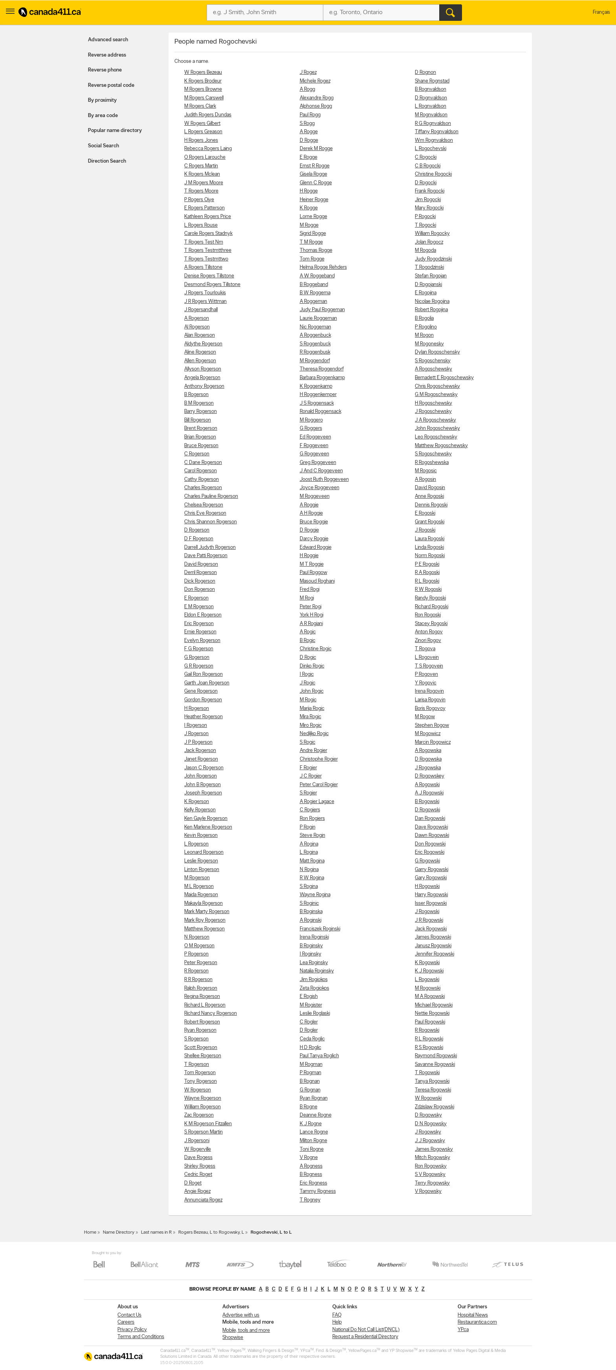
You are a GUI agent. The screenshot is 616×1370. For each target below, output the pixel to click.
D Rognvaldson (431, 98)
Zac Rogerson (199, 1115)
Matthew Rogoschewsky (441, 445)
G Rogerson (196, 657)
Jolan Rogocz (429, 242)
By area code (103, 115)
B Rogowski (427, 801)
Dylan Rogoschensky (437, 352)
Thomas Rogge (316, 250)
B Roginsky (311, 945)
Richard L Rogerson (205, 1005)
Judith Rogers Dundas (207, 114)
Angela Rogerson (202, 377)
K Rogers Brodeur (203, 81)
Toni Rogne (312, 1149)
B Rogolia (424, 318)
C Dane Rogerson (203, 462)
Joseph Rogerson (203, 793)
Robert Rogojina (431, 309)
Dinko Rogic (312, 666)
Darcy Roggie (314, 538)
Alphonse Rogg (316, 106)
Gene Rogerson (201, 691)
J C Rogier (311, 776)
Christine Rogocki (433, 174)
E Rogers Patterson (204, 208)
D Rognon (425, 72)
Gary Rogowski (431, 877)
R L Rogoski (427, 581)
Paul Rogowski (430, 1022)
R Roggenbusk (315, 352)
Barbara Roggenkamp (322, 377)
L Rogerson (196, 844)
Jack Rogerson (200, 750)
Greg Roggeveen (318, 462)
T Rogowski (427, 1072)
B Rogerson (196, 394)
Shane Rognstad (432, 81)
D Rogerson (196, 530)
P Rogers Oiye (199, 199)
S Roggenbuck (315, 344)
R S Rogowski (429, 1047)
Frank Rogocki (429, 191)
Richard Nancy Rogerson (210, 1013)
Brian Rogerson (200, 437)
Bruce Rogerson (201, 445)
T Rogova (425, 648)
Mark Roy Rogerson (205, 920)
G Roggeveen (314, 454)
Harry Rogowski (431, 894)
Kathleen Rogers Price (207, 216)
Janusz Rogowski (433, 945)
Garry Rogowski (431, 869)
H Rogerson (196, 708)
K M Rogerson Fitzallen (208, 1123)
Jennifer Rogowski (434, 954)
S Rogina (309, 886)
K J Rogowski (429, 971)
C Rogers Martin (201, 166)
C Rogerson (196, 454)
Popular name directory (115, 130)
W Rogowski (428, 1098)
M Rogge (309, 225)
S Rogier (308, 793)
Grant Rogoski (429, 522)
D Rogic (308, 657)
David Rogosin (430, 487)
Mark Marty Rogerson (206, 911)
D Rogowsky (428, 1115)
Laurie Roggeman (318, 318)
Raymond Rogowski (436, 1055)
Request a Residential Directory (365, 1336)
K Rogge (309, 208)
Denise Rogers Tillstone (209, 276)
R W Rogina (312, 877)
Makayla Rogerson (203, 903)
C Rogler (309, 1022)
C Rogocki (425, 157)
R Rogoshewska (432, 462)
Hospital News (473, 1315)
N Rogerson (196, 937)
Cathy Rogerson (201, 479)
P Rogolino (426, 327)
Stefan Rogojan (431, 276)
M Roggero (311, 420)
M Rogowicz (427, 733)
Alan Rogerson (199, 335)
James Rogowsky (434, 1149)
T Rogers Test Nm (203, 242)
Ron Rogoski (428, 615)
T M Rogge (311, 242)
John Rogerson (200, 776)
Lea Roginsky (314, 962)
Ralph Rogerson (200, 988)
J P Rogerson (198, 742)
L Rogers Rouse (201, 225)
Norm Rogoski (430, 555)
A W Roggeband (317, 276)
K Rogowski (427, 962)
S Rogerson (196, 1039)
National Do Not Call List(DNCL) (366, 1329)
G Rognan (310, 1090)
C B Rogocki (427, 166)
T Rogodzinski (429, 267)
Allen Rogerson (200, 360)
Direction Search (107, 161)
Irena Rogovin (429, 691)
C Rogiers (310, 809)
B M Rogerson (199, 403)
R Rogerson (196, 971)
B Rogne (308, 1107)
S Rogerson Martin (203, 1132)
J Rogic (307, 683)
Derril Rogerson (200, 572)
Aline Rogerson (200, 352)
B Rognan (310, 1081)
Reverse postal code (111, 85)
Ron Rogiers (312, 818)
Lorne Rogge (313, 216)
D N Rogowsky (431, 1123)
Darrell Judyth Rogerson (210, 547)
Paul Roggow (313, 572)
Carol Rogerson (200, 470)
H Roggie (309, 555)
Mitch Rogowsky (432, 1157)
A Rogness (311, 1166)
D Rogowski (427, 809)
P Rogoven (426, 674)
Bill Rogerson (197, 420)
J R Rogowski (429, 920)
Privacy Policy (132, 1329)
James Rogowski (433, 937)
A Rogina (309, 844)
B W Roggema (315, 292)
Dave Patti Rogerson (205, 555)
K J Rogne (311, 1123)
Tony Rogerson (200, 1081)
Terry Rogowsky (432, 1183)
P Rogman (310, 1072)
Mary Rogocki (429, 208)
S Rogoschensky (433, 360)
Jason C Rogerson (204, 767)
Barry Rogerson (200, 411)
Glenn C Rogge (316, 182)
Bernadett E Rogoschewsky (444, 377)
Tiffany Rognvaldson (436, 131)
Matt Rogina (312, 861)
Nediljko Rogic (314, 733)
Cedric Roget (198, 1174)
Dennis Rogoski (431, 505)
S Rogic (307, 742)
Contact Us (129, 1315)
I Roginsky (310, 954)
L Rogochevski (430, 148)
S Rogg (307, 123)
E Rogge (308, 157)
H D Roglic (310, 1047)
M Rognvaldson (431, 114)
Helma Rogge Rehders (323, 267)
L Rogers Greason (203, 131)
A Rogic (308, 632)
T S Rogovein (429, 666)
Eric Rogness (313, 1183)
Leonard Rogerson (204, 852)
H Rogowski (427, 886)
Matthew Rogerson (204, 929)
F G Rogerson (198, 648)
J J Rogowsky (430, 1140)
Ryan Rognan (314, 1098)
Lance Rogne (314, 1132)
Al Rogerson (197, 327)
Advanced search (108, 39)
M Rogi (307, 598)
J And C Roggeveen (321, 470)
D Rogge (309, 140)
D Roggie (309, 530)
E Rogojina (425, 292)
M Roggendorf (315, 360)
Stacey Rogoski (431, 623)
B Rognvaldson (430, 89)
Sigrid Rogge (313, 233)
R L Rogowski (429, 1039)
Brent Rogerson (200, 428)
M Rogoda (425, 250)
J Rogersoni (196, 1140)
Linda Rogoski (429, 547)
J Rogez (308, 72)
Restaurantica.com (477, 1322)
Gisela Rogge (313, 174)
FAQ (336, 1315)
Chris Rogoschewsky (437, 386)
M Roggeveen (315, 496)
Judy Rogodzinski (433, 259)
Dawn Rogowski (432, 835)
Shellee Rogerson (202, 1055)
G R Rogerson (198, 666)
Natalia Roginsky (317, 971)
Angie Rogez (197, 1191)
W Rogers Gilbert (202, 123)
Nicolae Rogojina (432, 301)
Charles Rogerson (203, 487)
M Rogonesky (429, 344)
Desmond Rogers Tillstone (212, 284)
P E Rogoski (427, 564)
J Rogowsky (428, 1132)
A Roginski (310, 920)
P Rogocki (425, 216)
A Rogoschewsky (433, 369)
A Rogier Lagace (317, 801)
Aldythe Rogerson (203, 344)
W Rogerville (197, 1149)
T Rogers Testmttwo (206, 259)
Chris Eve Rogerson (205, 513)
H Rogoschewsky (433, 403)
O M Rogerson (199, 945)
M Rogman (311, 1064)
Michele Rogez (315, 81)
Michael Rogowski (434, 1005)
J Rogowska (428, 767)
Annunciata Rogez (203, 1200)
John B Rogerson (202, 784)
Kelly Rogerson (200, 809)
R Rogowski (427, 1030)
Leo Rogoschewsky (436, 437)
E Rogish (309, 996)
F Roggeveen (314, 445)
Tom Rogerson (200, 1072)
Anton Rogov (429, 632)
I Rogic (307, 674)
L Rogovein (427, 657)
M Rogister (311, 1005)
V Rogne (309, 1157)
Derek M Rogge (316, 148)
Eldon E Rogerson (203, 615)
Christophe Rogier (319, 759)
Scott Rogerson (200, 1047)
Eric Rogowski (429, 852)
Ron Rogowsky (431, 1166)
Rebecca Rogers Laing (208, 148)
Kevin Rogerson (201, 835)
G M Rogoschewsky (436, 394)
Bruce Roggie (314, 522)
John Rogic (312, 691)
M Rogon (424, 335)
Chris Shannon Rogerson (210, 522)
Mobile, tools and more (246, 1330)
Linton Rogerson (201, 869)
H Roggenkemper (318, 394)
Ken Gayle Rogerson (205, 818)
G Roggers (311, 428)
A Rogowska (428, 750)
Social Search (103, 146)
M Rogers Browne (203, 89)
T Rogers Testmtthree (207, 250)
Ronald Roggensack (320, 411)
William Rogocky (432, 233)
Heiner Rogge (314, 199)
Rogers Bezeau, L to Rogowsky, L (211, 1232)
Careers (125, 1322)
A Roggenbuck (315, 335)
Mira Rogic (310, 716)
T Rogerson (196, 1064)
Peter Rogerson (200, 962)
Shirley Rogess (199, 1166)
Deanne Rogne (316, 1115)
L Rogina (309, 852)
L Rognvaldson (430, 106)
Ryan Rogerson (200, 1030)
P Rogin (307, 827)
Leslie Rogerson (201, 861)
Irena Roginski (314, 937)
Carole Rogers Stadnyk (208, 233)
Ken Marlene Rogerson (208, 827)
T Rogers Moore (201, 191)
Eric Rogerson (199, 623)
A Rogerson (196, 318)
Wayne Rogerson (202, 1098)
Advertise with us (240, 1315)
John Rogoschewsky (437, 428)
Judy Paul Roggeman (322, 309)
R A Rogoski (427, 572)
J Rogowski (427, 911)
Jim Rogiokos (314, 979)
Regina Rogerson (202, 996)
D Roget (193, 1183)
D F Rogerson (198, 538)
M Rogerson (197, 877)
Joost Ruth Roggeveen (324, 479)
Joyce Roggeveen (319, 487)
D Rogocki (425, 182)
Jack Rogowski (431, 929)
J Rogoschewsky (433, 411)
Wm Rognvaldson (434, 140)
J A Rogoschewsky (435, 420)
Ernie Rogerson (200, 632)
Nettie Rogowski (432, 1013)
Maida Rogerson (201, 894)
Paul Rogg (310, 114)
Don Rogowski (430, 844)
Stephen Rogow (432, 725)
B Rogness (311, 1174)
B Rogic (307, 640)
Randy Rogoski (430, 598)
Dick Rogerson (199, 581)
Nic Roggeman (315, 327)
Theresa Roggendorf (322, 369)
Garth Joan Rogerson (206, 683)
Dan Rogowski (430, 818)
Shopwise (232, 1337)
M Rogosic (426, 470)
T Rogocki (425, 225)
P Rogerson (196, 954)
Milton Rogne (313, 1140)
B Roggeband (314, 284)
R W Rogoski (428, 589)
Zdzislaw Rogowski (434, 1107)
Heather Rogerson (203, 716)
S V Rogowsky (430, 1174)
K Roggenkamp (316, 386)
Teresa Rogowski (433, 1090)
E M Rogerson (199, 606)
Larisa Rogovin (430, 699)
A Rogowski (427, 784)
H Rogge (309, 191)
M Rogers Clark (200, 106)
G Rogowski (427, 861)
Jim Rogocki (428, 199)
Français (601, 12)
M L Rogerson (199, 886)
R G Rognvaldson (433, 123)
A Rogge (309, 131)
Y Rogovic (425, 683)
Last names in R (156, 1232)
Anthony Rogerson (204, 386)
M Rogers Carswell (204, 98)
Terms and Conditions (140, 1336)
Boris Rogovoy (430, 708)
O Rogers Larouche (205, 157)
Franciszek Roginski (320, 929)
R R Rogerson (198, 979)
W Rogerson (197, 1090)
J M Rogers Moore (203, 182)
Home (90, 1232)
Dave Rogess (198, 1157)
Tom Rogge (312, 259)
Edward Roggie (316, 547)
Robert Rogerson (202, 1022)
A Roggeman (313, 301)
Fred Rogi (309, 589)
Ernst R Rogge (315, 166)
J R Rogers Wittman (205, 301)
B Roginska (311, 911)
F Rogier (308, 767)
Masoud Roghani (317, 581)
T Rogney (310, 1200)
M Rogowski (427, 988)
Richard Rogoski (431, 606)
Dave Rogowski (431, 827)
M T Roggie (312, 564)
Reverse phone (105, 70)
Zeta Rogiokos (314, 988)
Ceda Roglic (312, 1039)
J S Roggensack (317, 403)
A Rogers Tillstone (203, 267)
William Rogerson (202, 1107)
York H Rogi (311, 615)
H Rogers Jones (201, 140)
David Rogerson (201, 564)
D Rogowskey (429, 776)
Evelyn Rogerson (202, 640)
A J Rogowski (429, 793)
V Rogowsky (428, 1191)
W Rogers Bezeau (203, 72)
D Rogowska (428, 759)
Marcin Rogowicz (433, 742)
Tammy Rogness (318, 1191)
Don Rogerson (199, 589)
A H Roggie (311, 513)
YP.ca (463, 1329)
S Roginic (309, 903)
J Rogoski (425, 530)
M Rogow (425, 716)
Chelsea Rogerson (203, 505)
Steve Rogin (312, 835)
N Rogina (309, 869)
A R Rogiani (311, 623)
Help (337, 1322)
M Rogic (308, 699)
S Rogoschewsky (433, 454)
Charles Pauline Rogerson (211, 496)
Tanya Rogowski (432, 1081)
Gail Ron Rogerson (203, 674)
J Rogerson (196, 733)
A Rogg (307, 89)
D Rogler (309, 1030)
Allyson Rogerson (202, 369)
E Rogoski (425, 513)
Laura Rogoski (429, 538)
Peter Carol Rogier (319, 784)
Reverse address (107, 55)
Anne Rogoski (429, 496)
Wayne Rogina (315, 894)
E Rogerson (196, 598)
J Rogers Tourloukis (205, 292)
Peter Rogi (310, 606)
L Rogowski (427, 979)
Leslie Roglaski (315, 1013)
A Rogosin (425, 479)
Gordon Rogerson (203, 699)
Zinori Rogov (428, 640)
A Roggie (309, 505)
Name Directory (118, 1232)
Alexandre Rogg (317, 98)
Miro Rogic (311, 725)
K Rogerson (196, 801)
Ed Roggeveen (315, 437)
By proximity (102, 100)
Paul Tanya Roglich (319, 1055)
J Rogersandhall (201, 309)
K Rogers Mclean (202, 174)
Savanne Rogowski (435, 1064)
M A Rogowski (430, 996)
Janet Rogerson (201, 759)
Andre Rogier (313, 750)
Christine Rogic (316, 648)
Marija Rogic (312, 708)
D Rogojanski (428, 284)
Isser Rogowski (431, 903)
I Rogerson (195, 725)
